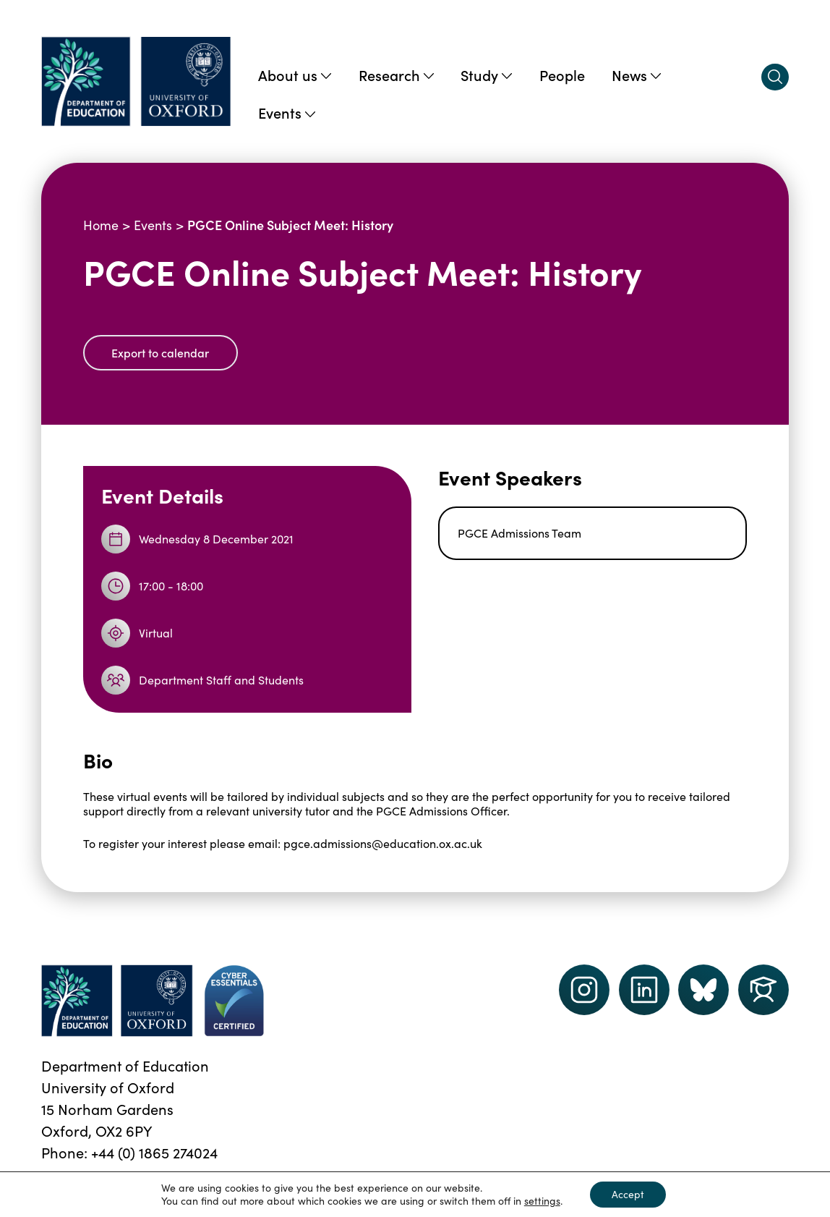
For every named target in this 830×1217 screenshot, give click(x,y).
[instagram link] (584, 989)
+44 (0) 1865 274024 (154, 1152)
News (636, 74)
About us (294, 74)
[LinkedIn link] (644, 989)
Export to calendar (160, 352)
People (562, 74)
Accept (628, 1194)
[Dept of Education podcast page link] (703, 989)
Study (486, 74)
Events (286, 112)
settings (542, 1201)
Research (396, 74)
